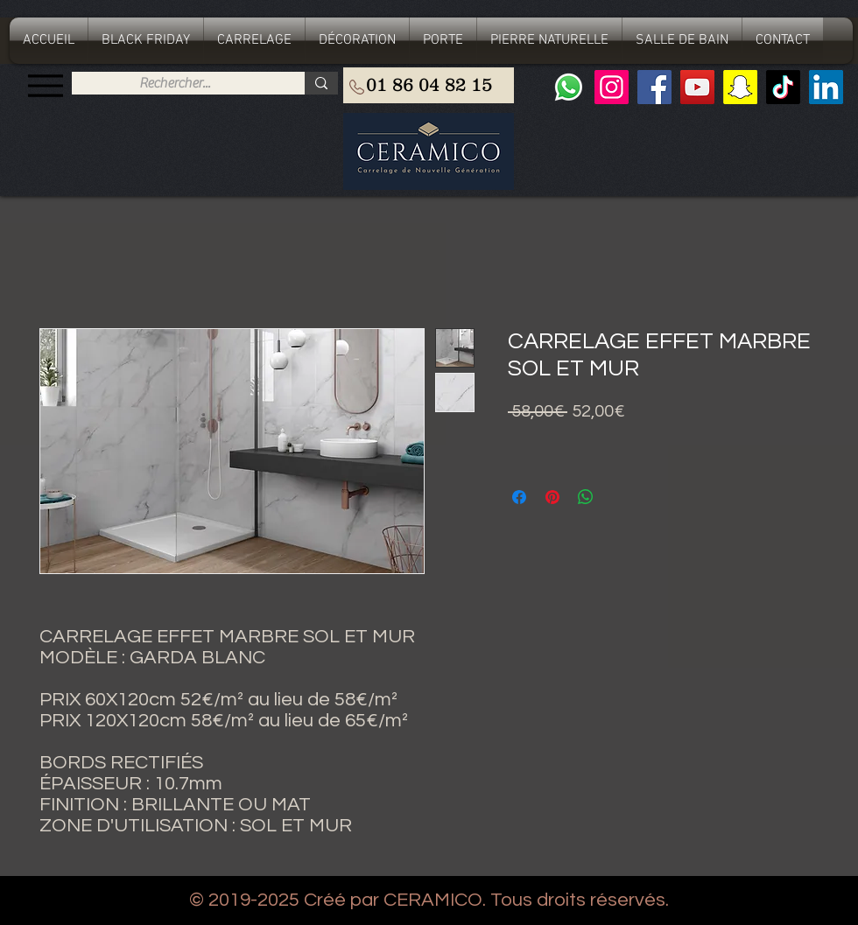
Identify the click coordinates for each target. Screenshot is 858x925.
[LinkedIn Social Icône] (826, 87)
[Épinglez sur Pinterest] (552, 497)
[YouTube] (697, 87)
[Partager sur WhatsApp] (585, 497)
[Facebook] (654, 87)
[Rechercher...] (174, 83)
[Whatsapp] (569, 87)
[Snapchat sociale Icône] (740, 87)
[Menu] (45, 85)
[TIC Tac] (783, 87)
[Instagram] (611, 87)
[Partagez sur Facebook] (519, 497)
